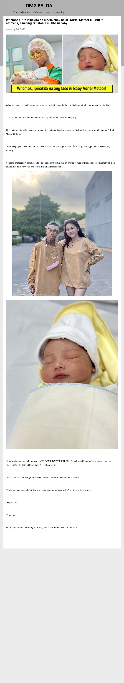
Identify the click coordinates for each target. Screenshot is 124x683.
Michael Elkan (69, 677)
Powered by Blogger (62, 670)
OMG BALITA (39, 5)
